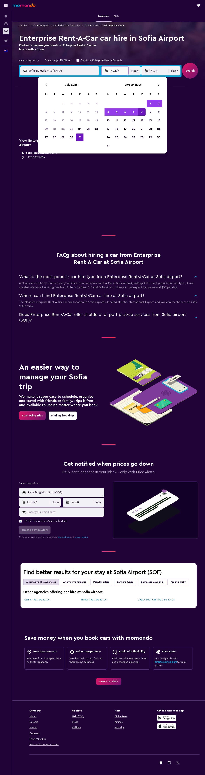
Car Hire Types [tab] (125, 582)
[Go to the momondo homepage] (24, 5)
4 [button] (88, 103)
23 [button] (71, 128)
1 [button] (62, 103)
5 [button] (97, 103)
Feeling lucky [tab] (178, 582)
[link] (32, 415)
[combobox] (29, 60)
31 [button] (80, 137)
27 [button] (46, 137)
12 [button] (96, 112)
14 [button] (54, 120)
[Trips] (6, 40)
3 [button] (80, 103)
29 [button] (63, 137)
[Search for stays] (6, 23)
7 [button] (54, 112)
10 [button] (79, 112)
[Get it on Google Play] (166, 718)
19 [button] (96, 120)
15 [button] (63, 120)
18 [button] (88, 120)
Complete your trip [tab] (152, 582)
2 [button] (71, 103)
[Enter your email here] (65, 512)
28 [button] (54, 137)
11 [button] (88, 112)
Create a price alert (166, 662)
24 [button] (79, 128)
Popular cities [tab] (101, 582)
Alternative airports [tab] (74, 582)
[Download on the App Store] (166, 726)
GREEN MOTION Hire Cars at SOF (156, 600)
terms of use (64, 537)
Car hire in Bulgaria (40, 25)
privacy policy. (81, 537)
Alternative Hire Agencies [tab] (41, 582)
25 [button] (88, 128)
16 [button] (71, 120)
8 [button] (63, 112)
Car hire (23, 25)
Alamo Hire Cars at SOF (37, 600)
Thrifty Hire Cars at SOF (94, 600)
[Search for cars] (6, 30)
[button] (6, 5)
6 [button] (46, 112)
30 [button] (71, 137)
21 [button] (54, 128)
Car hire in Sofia (91, 25)
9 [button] (71, 112)
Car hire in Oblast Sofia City (66, 25)
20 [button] (46, 128)
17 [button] (80, 120)
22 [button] (63, 128)
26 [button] (96, 128)
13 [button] (46, 120)
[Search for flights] (6, 16)
